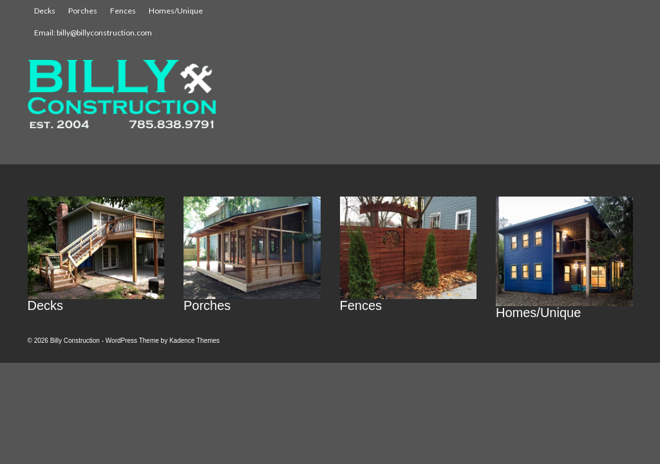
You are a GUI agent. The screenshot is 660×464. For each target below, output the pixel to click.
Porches (82, 10)
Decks (44, 10)
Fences (123, 10)
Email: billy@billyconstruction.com (93, 32)
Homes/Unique (176, 10)
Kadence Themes (194, 340)
